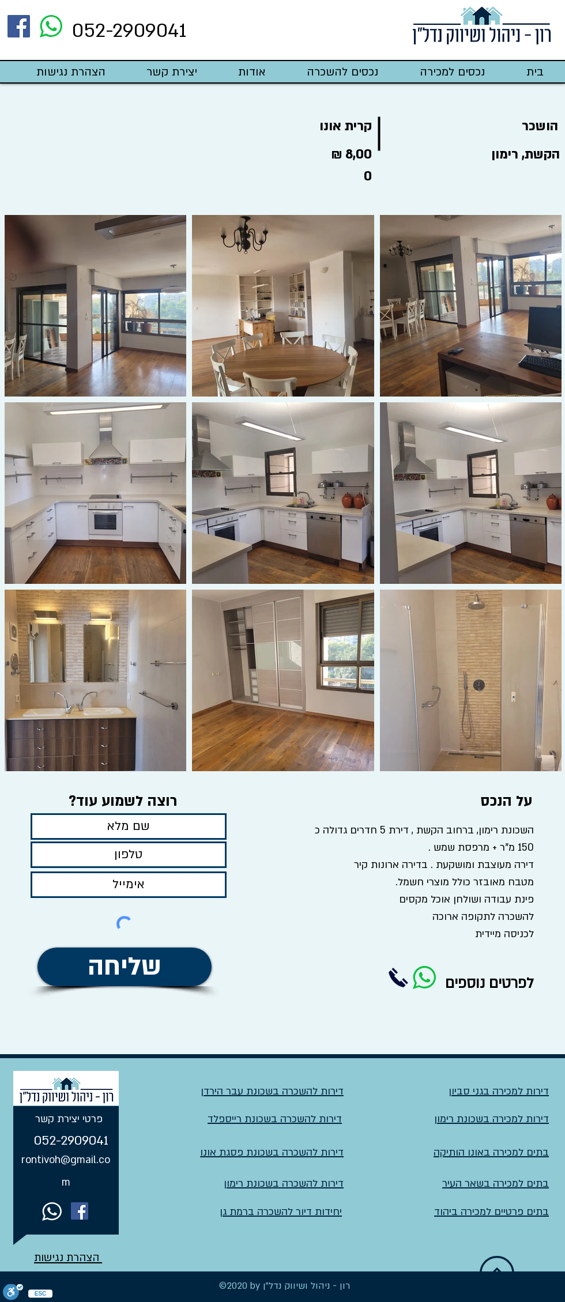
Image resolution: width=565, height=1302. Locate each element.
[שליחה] (124, 967)
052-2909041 (129, 31)
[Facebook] (18, 26)
